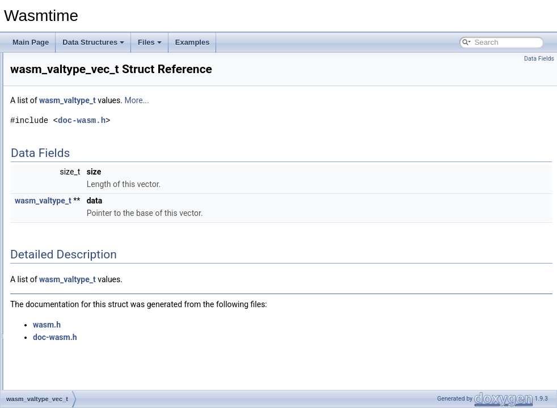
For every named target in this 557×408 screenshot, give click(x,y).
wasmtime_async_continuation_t (86, 252)
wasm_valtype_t (61, 214)
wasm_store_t (58, 127)
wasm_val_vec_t (62, 202)
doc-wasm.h (223, 136)
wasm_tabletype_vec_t (72, 164)
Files (150, 42)
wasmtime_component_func (79, 276)
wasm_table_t (58, 139)
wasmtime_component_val (77, 326)
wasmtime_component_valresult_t (88, 389)
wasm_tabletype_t (64, 152)
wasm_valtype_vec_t (68, 227)
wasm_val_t (55, 189)
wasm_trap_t (57, 177)
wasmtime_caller (62, 264)
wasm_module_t (62, 90)
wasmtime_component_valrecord (87, 364)
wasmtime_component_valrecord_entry (96, 376)
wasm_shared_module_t (74, 114)
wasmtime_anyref (64, 239)
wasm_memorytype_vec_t (76, 77)
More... (278, 116)
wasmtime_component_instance (85, 289)
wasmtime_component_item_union (89, 314)
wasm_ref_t (55, 102)
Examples (192, 42)
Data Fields (539, 58)
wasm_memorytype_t (69, 65)
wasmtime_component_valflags (84, 339)
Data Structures (93, 42)
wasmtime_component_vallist (81, 351)
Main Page (30, 42)
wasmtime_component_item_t (82, 301)
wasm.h (188, 340)
